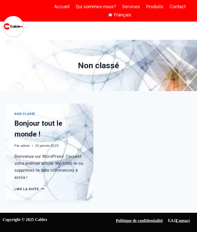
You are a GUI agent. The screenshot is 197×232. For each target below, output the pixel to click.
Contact (178, 6)
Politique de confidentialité (139, 220)
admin (25, 145)
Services (131, 6)
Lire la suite (29, 189)
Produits (154, 6)
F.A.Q (172, 220)
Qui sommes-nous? (96, 6)
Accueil (62, 6)
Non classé (24, 114)
